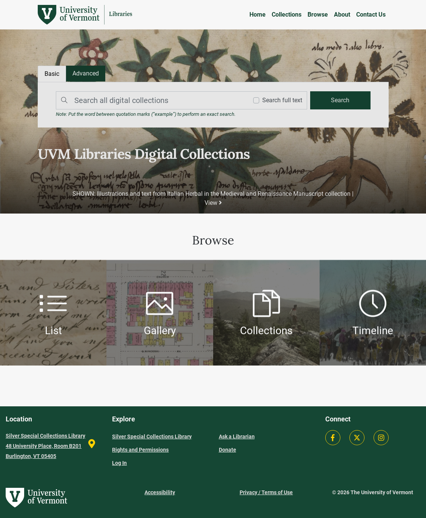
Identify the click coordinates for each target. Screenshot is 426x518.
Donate (227, 450)
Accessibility (160, 492)
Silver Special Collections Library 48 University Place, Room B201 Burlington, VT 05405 (45, 446)
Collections (286, 14)
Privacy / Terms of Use (266, 492)
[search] (340, 100)
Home (257, 14)
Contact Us (371, 14)
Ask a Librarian (237, 436)
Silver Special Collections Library (152, 436)
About (342, 14)
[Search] (150, 100)
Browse (318, 14)
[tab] (85, 73)
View (213, 202)
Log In (119, 463)
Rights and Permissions (140, 450)
